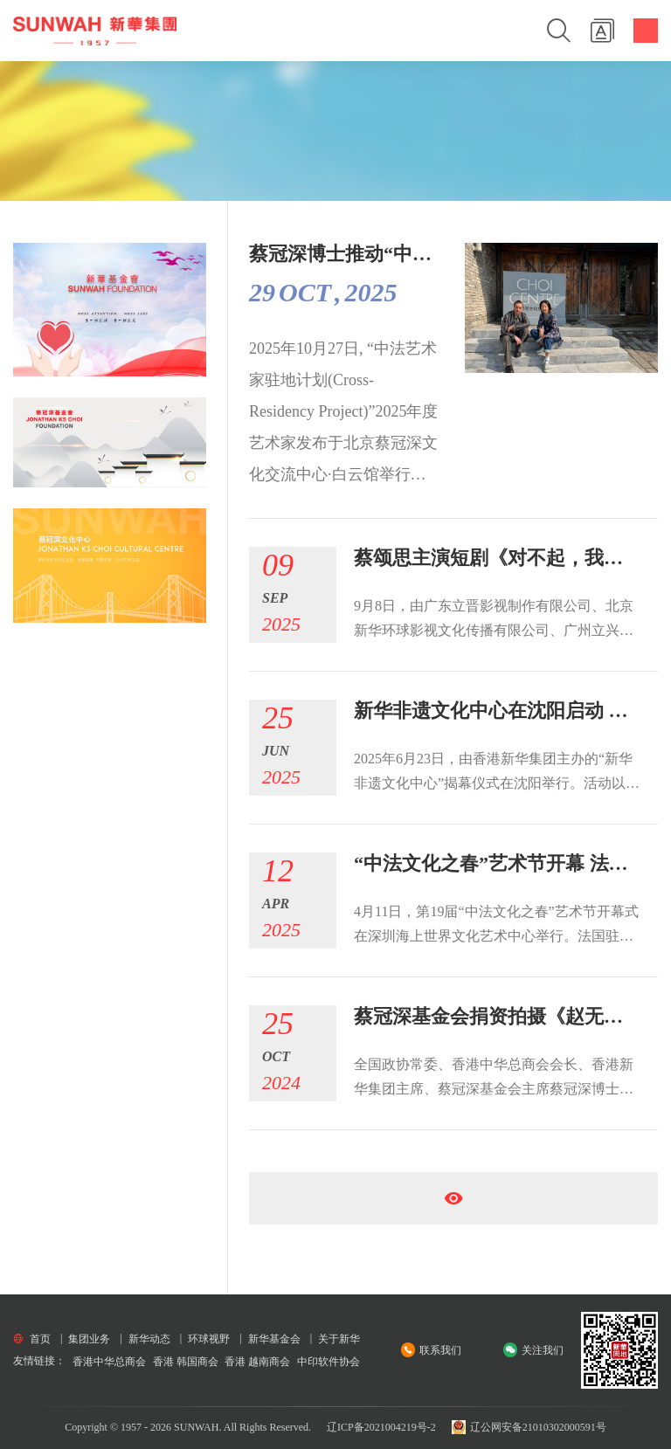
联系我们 (440, 1350)
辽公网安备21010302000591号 (529, 1427)
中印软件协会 (328, 1362)
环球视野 (209, 1339)
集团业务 (89, 1339)
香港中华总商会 (109, 1362)
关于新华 (339, 1339)
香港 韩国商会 (185, 1362)
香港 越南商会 (257, 1362)
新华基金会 (274, 1339)
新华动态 (149, 1339)
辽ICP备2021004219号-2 (381, 1427)
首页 (40, 1339)
